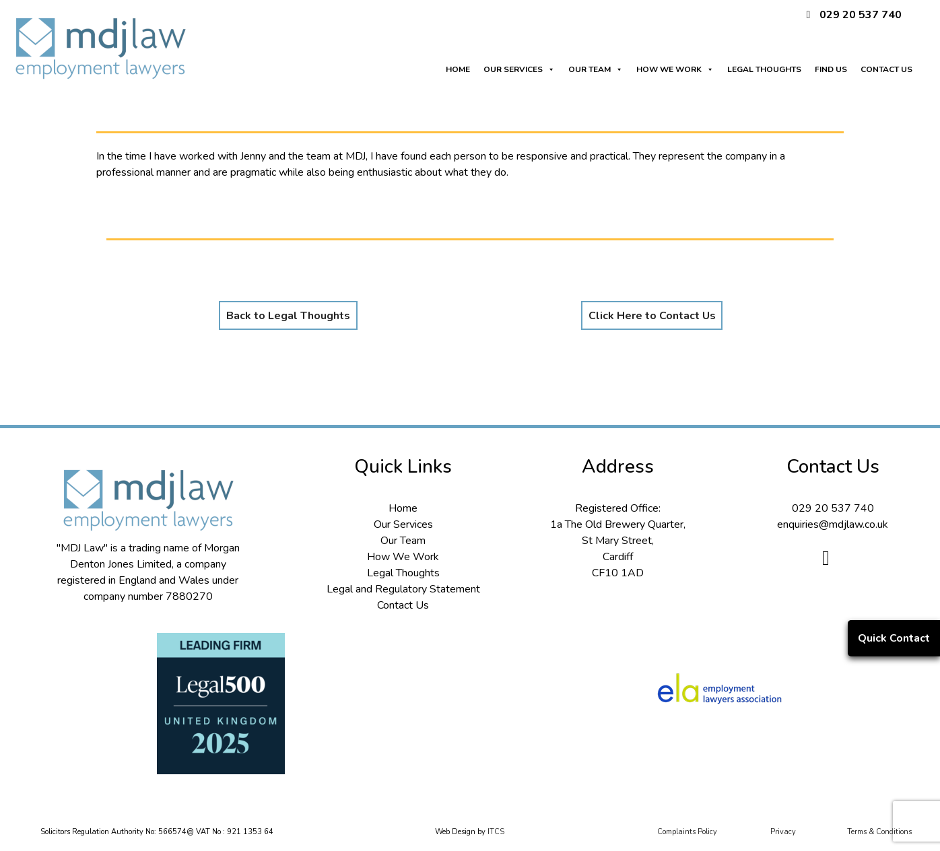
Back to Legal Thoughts (288, 315)
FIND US (831, 69)
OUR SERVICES (519, 66)
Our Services (403, 524)
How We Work (403, 556)
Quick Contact (894, 638)
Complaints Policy (687, 832)
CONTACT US (886, 69)
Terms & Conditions (879, 832)
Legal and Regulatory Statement (403, 589)
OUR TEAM (595, 66)
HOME (458, 69)
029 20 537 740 (860, 14)
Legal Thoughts (403, 573)
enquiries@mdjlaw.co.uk (832, 524)
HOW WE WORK (675, 66)
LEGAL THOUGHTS (764, 69)
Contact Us (403, 605)
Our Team (403, 540)
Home (403, 508)
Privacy (783, 832)
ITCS (496, 832)
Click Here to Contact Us (652, 315)
